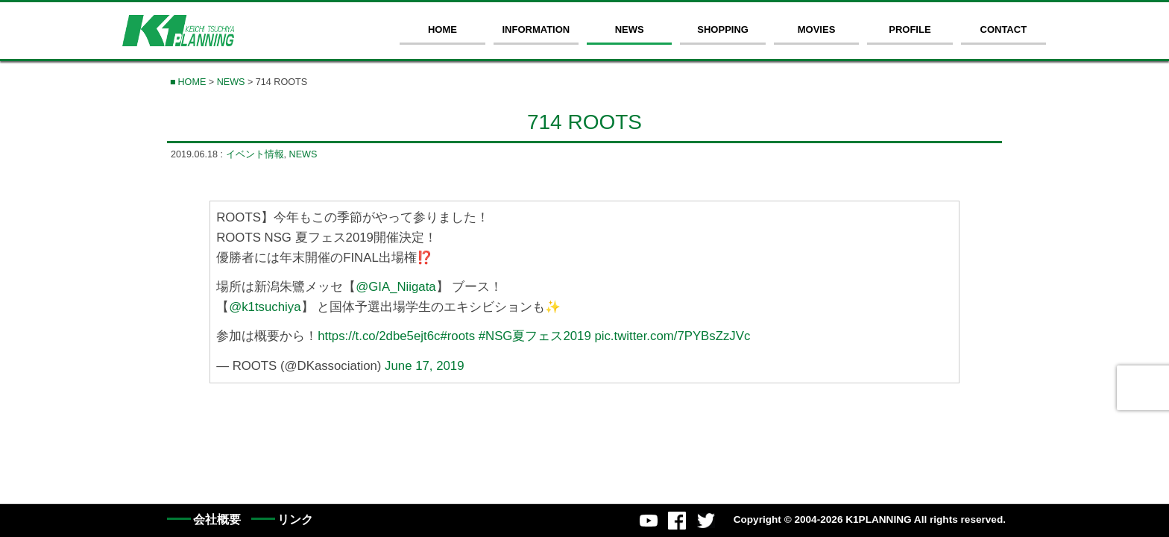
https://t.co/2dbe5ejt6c (379, 336)
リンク (295, 519)
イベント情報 (255, 154)
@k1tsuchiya (264, 307)
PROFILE (909, 29)
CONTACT (1003, 29)
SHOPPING (723, 29)
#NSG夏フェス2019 (535, 336)
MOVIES (817, 29)
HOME (442, 29)
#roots (457, 336)
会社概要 (217, 519)
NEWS (629, 29)
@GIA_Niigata (396, 287)
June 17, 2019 (424, 366)
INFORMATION (536, 29)
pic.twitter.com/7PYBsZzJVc (672, 336)
